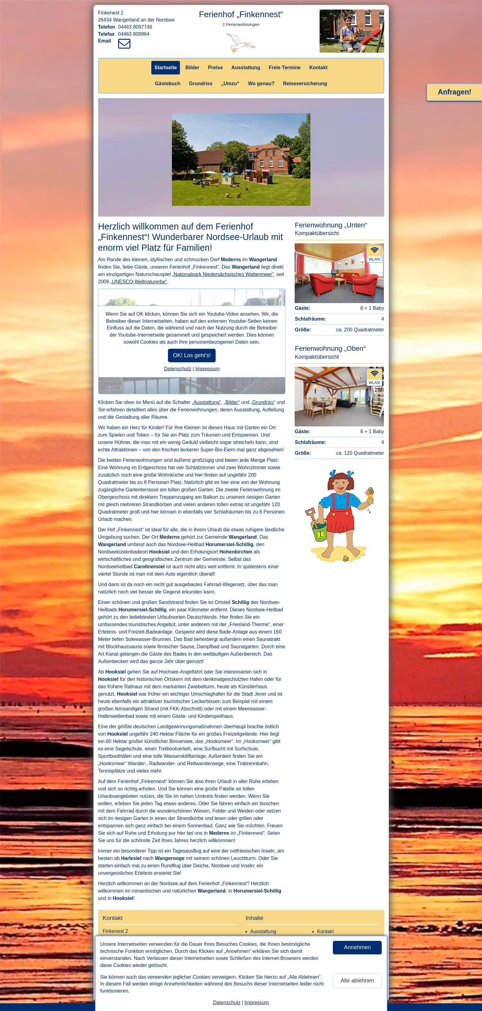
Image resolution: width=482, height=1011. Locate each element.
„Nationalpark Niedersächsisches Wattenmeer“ (223, 274)
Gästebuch (168, 83)
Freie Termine (285, 67)
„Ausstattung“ (206, 402)
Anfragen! (455, 92)
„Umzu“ (230, 83)
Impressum (257, 1002)
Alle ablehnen (357, 980)
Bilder (192, 67)
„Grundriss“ (263, 402)
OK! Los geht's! (192, 355)
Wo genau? (261, 83)
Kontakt (318, 67)
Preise (215, 67)
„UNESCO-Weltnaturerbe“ (138, 281)
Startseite (165, 67)
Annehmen (357, 947)
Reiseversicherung (305, 83)
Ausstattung (245, 67)
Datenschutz (227, 1002)
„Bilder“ (232, 402)
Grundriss (200, 83)
